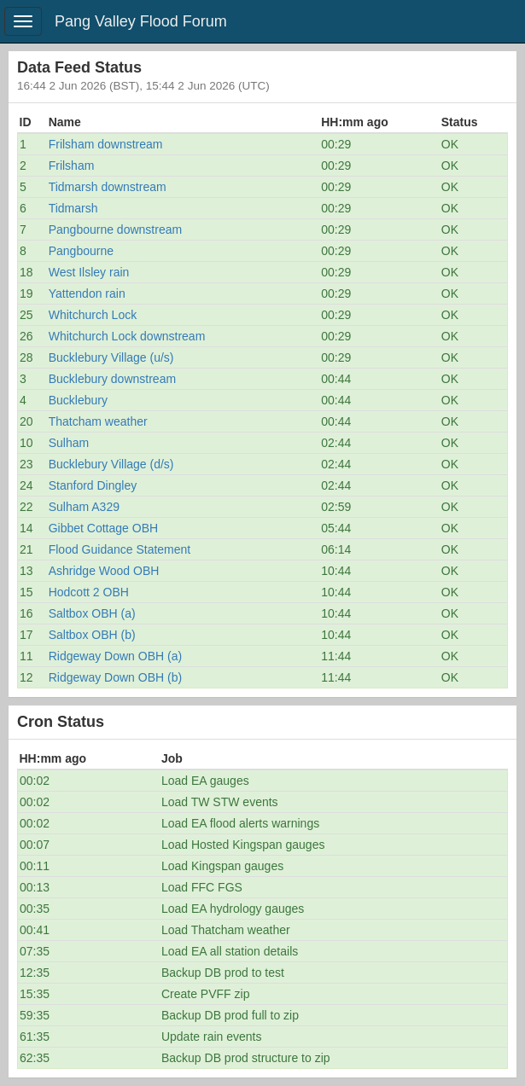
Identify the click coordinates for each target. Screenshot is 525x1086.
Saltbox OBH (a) (92, 613)
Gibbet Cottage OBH (103, 528)
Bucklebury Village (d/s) (111, 464)
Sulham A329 (84, 507)
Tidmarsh (73, 208)
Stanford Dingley (93, 485)
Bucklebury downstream (112, 379)
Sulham (69, 443)
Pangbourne (81, 251)
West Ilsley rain (89, 272)
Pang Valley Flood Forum (141, 21)
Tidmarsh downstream (107, 187)
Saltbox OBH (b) (92, 635)
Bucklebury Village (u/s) (111, 357)
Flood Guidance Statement (120, 549)
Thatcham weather (98, 421)
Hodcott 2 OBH (89, 592)
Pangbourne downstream (115, 229)
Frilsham (72, 165)
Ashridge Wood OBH (104, 571)
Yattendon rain (87, 293)
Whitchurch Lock (93, 315)
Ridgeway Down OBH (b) (115, 677)
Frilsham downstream (106, 144)
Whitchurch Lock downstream (127, 336)
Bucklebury (78, 400)
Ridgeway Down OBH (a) (115, 656)
